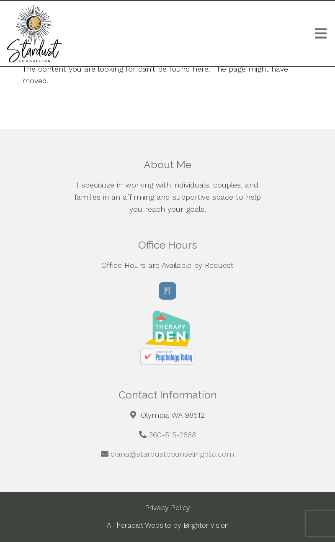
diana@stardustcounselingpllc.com (172, 454)
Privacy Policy (167, 507)
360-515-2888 (172, 434)
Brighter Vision (206, 525)
